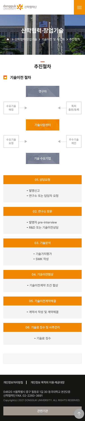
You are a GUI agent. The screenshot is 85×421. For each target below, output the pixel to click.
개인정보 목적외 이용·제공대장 (47, 382)
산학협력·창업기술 (26, 39)
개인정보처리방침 (13, 382)
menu (79, 7)
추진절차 (74, 39)
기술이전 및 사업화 (53, 39)
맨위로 (79, 414)
